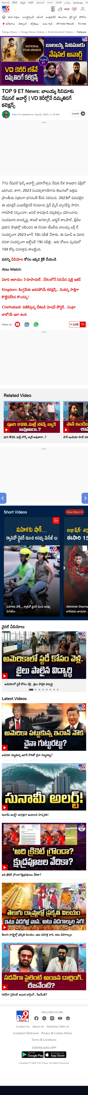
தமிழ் (67, 2)
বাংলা (50, 2)
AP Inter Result (65, 23)
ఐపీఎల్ (40, 17)
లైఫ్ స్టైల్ (73, 17)
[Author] (6, 114)
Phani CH (16, 114)
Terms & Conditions (44, 1039)
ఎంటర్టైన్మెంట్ (28, 17)
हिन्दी (15, 2)
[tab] (31, 689)
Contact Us (23, 1026)
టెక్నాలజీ (23, 23)
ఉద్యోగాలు (10, 23)
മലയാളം (78, 2)
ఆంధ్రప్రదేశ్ (51, 17)
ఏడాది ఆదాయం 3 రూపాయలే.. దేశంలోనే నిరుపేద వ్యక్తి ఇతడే (41, 279)
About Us (38, 1026)
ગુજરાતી (40, 2)
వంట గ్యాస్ (47, 23)
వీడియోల (17, 259)
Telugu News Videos (32, 31)
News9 (6, 2)
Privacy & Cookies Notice (56, 1033)
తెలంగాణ (62, 17)
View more (74, 511)
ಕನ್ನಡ (22, 2)
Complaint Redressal (25, 1033)
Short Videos (15, 512)
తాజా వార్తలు (14, 17)
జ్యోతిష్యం (34, 23)
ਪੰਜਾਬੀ (59, 2)
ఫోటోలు (83, 17)
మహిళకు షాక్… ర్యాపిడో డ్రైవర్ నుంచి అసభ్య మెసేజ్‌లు (28, 609)
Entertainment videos (60, 31)
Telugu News (9, 31)
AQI (66, 9)
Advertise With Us (58, 1026)
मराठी (30, 2)
